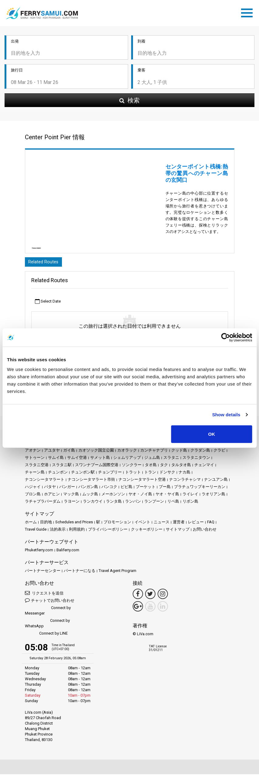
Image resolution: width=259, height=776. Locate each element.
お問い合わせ (204, 531)
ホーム (31, 523)
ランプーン (154, 503)
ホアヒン (52, 496)
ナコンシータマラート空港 (142, 481)
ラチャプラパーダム (42, 503)
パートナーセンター (42, 572)
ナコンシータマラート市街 (91, 481)
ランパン (133, 503)
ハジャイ (33, 488)
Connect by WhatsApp (47, 625)
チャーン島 (35, 474)
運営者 (179, 523)
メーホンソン (113, 496)
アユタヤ (52, 452)
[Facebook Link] (138, 596)
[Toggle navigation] (248, 12)
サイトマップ (177, 531)
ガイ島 (69, 452)
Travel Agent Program (117, 572)
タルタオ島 (181, 466)
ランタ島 (114, 503)
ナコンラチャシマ (185, 481)
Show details (226, 414)
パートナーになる (79, 572)
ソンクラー (131, 466)
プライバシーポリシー (108, 531)
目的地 (46, 523)
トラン (150, 474)
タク (164, 466)
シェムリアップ (127, 459)
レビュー (196, 523)
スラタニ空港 (37, 466)
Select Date (48, 303)
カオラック (127, 452)
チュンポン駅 (83, 474)
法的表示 (58, 531)
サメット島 (100, 459)
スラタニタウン (196, 459)
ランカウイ (93, 503)
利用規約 (77, 531)
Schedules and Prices (74, 523)
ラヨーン (72, 503)
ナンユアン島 (216, 481)
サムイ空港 (77, 459)
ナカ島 (184, 474)
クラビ (219, 452)
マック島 (71, 496)
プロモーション (117, 523)
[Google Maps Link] (138, 608)
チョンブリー (110, 474)
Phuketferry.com (39, 551)
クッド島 (179, 452)
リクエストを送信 (44, 594)
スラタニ (171, 459)
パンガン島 (88, 488)
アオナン (33, 452)
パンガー (67, 488)
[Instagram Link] (163, 596)
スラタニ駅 (62, 466)
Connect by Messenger (48, 612)
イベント (142, 523)
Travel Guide (35, 531)
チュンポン (58, 474)
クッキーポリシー (146, 531)
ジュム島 (152, 459)
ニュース (161, 523)
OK (211, 433)
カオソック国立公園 (96, 452)
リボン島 (190, 503)
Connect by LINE (46, 635)
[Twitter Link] (150, 596)
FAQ (210, 523)
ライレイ (190, 496)
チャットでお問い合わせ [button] (49, 602)
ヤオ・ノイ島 (140, 496)
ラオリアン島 (213, 496)
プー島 (165, 488)
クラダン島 (200, 452)
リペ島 (173, 503)
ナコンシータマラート (44, 481)
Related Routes (44, 263)
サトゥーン (35, 459)
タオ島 (151, 466)
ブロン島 (33, 496)
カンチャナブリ (154, 452)
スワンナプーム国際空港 (96, 466)
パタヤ (50, 488)
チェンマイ (204, 466)
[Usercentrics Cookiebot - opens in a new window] (225, 337)
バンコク (109, 488)
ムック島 (90, 496)
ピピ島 (126, 488)
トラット (133, 474)
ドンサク (167, 474)
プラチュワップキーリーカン (199, 488)
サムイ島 (56, 459)
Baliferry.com (67, 551)
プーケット (145, 488)
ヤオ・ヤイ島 (167, 496)
